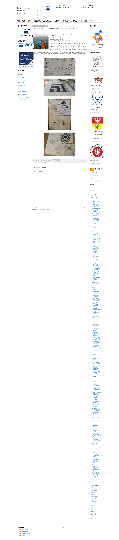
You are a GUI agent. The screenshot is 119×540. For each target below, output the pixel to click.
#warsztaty (44, 162)
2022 (92, 194)
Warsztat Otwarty (23, 99)
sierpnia (94, 490)
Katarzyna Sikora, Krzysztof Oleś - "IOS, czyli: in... (96, 384)
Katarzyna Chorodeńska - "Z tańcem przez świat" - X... (96, 450)
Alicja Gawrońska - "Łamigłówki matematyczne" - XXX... (96, 419)
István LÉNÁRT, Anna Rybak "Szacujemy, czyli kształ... (96, 329)
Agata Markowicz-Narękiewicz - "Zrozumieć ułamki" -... (95, 414)
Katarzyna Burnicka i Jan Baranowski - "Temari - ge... (96, 205)
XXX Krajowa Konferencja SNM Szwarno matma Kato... (96, 357)
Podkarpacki (22, 80)
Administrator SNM (25, 531)
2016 (92, 511)
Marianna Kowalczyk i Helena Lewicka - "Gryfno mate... (96, 237)
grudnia (94, 197)
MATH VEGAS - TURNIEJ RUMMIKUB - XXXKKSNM (95, 430)
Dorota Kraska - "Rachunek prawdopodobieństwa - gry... (96, 258)
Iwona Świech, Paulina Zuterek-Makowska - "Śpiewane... (96, 318)
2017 (92, 509)
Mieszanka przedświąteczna (96, 309)
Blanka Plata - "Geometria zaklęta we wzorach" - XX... (96, 398)
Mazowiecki (22, 77)
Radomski (22, 82)
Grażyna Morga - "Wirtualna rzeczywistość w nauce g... (96, 248)
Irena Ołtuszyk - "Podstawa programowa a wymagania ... (95, 215)
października (95, 487)
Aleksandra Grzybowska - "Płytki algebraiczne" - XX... (95, 468)
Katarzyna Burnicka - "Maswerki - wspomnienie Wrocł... (96, 200)
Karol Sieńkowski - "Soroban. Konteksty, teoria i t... (96, 347)
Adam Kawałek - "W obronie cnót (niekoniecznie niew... (96, 461)
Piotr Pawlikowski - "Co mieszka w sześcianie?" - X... (96, 424)
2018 (92, 507)
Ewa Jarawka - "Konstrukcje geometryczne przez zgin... (95, 323)
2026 (92, 186)
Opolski (21, 79)
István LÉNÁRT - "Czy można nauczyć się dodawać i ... (95, 334)
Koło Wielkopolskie (23, 94)
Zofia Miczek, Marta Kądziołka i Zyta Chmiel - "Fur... (96, 473)
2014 (92, 514)
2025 (92, 188)
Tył (92, 464)
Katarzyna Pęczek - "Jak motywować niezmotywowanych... (96, 373)
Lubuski (21, 76)
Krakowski (22, 74)
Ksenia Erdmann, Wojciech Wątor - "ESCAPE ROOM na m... (96, 435)
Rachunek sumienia (96, 483)
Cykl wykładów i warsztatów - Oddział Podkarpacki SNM (95, 479)
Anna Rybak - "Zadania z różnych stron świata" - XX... (95, 445)
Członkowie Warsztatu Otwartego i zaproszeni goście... (95, 304)
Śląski (21, 84)
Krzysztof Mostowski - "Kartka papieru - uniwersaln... (96, 268)
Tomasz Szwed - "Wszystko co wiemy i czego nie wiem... (96, 363)
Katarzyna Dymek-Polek (26, 533)
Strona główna (60, 207)
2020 (92, 503)
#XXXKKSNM (48, 162)
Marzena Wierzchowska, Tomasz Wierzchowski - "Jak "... (96, 379)
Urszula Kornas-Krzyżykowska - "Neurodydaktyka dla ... (96, 352)
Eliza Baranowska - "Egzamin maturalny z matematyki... (96, 289)
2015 (92, 513)
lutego (93, 499)
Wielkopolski (22, 85)
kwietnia (94, 496)
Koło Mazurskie (23, 91)
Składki (90, 20)
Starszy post (83, 207)
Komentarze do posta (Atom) (44, 209)
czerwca (94, 492)
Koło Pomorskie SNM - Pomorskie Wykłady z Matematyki (96, 393)
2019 (92, 505)
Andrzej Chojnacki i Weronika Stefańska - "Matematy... (96, 243)
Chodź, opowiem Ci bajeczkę (96, 402)
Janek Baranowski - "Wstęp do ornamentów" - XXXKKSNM (96, 263)
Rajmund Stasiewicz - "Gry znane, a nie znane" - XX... (96, 338)
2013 (92, 516)
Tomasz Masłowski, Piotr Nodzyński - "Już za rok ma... (96, 299)
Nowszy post (35, 207)
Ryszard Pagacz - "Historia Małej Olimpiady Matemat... (95, 225)
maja (93, 494)
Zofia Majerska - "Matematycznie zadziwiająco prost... (96, 232)
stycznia (94, 501)
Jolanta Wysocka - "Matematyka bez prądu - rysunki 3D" (96, 456)
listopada (94, 485)
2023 (92, 192)
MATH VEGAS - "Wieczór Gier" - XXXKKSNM (96, 405)
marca (93, 498)
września (94, 488)
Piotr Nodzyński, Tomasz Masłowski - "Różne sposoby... (95, 273)
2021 (92, 195)
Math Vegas (22, 96)
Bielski (21, 72)
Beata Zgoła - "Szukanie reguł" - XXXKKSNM (96, 409)
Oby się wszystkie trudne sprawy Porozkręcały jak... (95, 279)
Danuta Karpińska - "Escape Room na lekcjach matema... (96, 210)
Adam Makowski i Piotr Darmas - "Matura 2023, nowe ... (95, 220)
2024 (92, 190)
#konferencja (38, 162)
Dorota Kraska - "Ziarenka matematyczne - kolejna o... (96, 253)
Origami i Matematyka (24, 97)
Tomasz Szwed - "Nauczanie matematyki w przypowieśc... (95, 368)
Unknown (23, 535)
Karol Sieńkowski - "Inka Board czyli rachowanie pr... (96, 342)
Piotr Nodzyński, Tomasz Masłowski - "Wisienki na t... (96, 294)
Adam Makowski (24, 529)
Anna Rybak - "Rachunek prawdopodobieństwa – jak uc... (96, 440)
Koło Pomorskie (23, 92)
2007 (92, 518)
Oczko (93, 229)
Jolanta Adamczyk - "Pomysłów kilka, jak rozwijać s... (96, 388)
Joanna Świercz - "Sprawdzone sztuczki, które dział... (95, 284)
